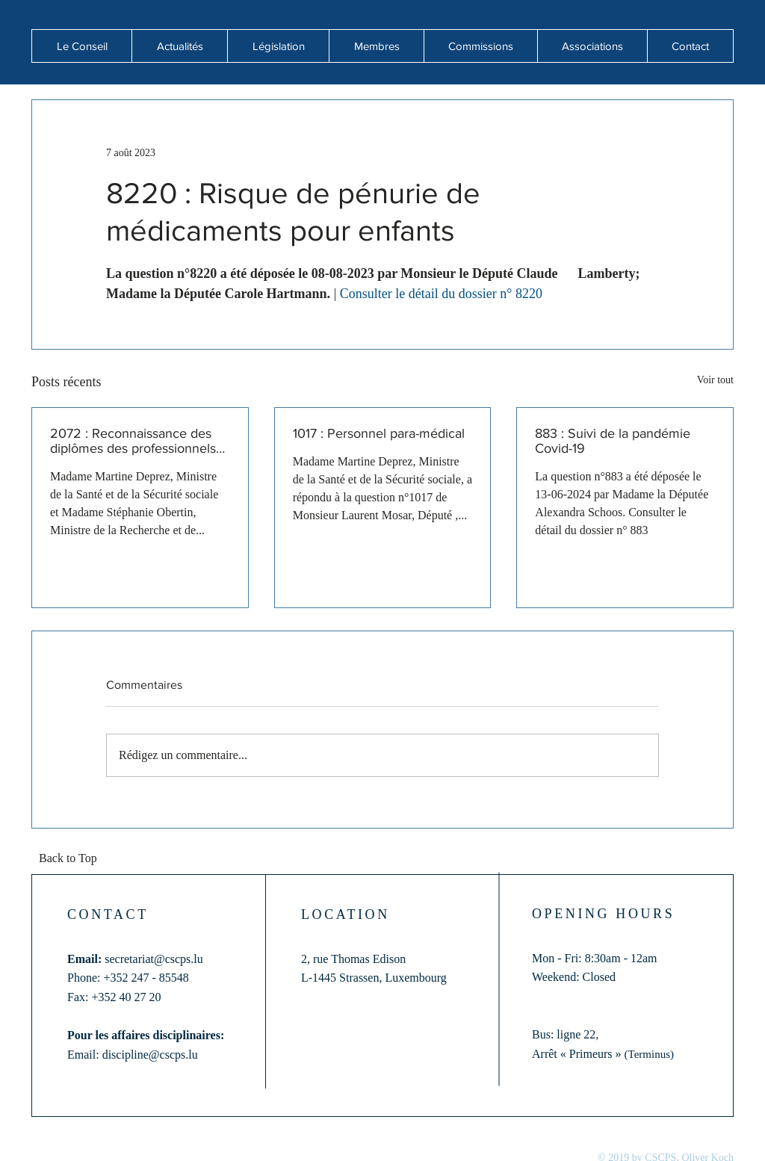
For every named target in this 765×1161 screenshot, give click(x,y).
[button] (179, 46)
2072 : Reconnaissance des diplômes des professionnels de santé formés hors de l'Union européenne (133, 441)
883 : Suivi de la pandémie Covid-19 (612, 441)
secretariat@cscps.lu (154, 959)
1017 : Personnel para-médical (379, 433)
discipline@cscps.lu (150, 1054)
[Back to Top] (72, 859)
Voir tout (715, 380)
